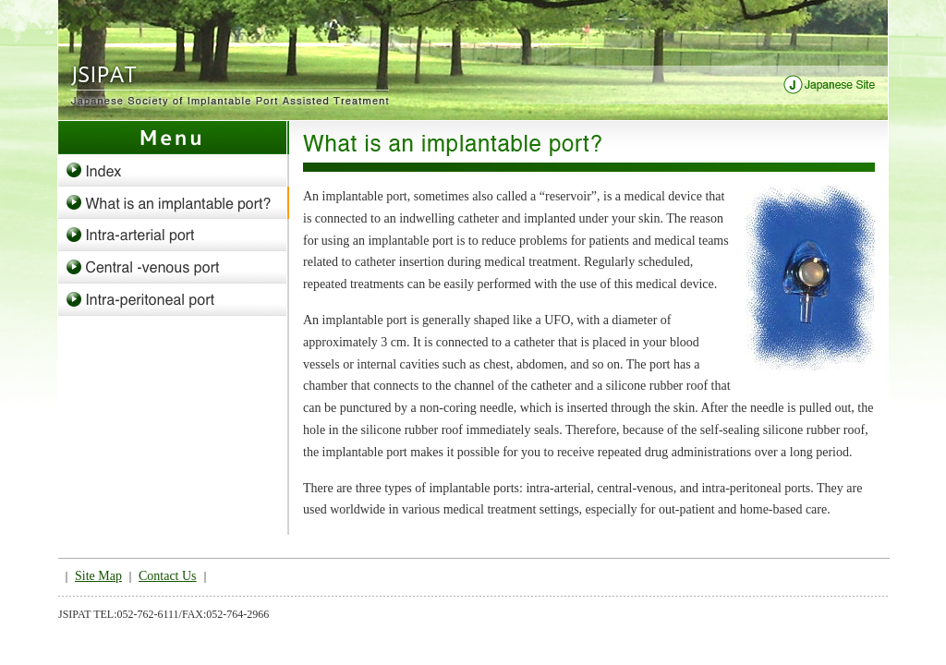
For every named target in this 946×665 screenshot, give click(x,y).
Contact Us (168, 576)
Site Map (98, 576)
